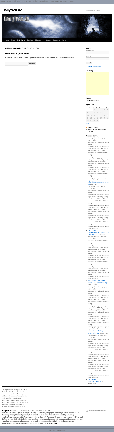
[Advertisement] (97, 83)
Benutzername (90, 50)
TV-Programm (93, 127)
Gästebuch (38, 40)
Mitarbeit (47, 40)
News (13, 40)
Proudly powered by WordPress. (97, 410)
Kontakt (64, 40)
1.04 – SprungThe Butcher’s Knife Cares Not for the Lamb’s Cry (98, 232)
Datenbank (21, 40)
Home (7, 40)
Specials (30, 40)
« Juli (87, 123)
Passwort (88, 56)
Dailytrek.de (12, 10)
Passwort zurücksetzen (94, 66)
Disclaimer (56, 40)
